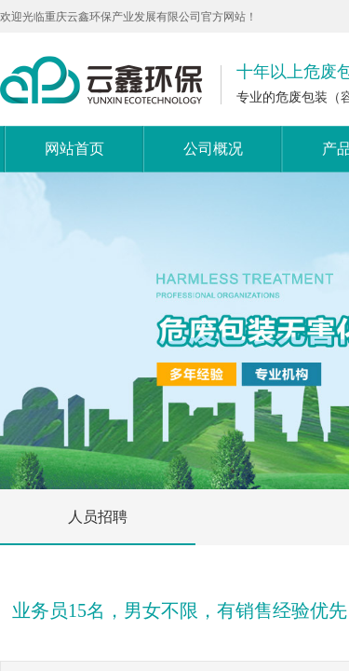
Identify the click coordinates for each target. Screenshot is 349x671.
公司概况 (213, 149)
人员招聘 (98, 517)
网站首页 (74, 149)
